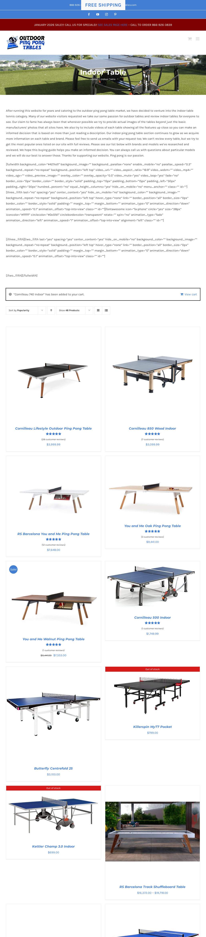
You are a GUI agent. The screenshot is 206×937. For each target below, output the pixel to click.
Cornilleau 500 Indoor (152, 617)
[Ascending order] (51, 310)
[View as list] (106, 310)
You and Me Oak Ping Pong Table (152, 526)
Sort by (19, 310)
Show (69, 310)
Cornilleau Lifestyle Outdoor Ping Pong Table (53, 428)
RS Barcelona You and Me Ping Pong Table (53, 534)
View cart (191, 294)
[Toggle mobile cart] (190, 39)
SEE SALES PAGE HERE (112, 25)
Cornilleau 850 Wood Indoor (152, 428)
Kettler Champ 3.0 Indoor (53, 846)
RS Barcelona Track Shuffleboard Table (152, 887)
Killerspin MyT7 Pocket (152, 727)
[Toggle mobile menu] (198, 39)
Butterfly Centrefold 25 (53, 768)
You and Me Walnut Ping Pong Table (54, 639)
